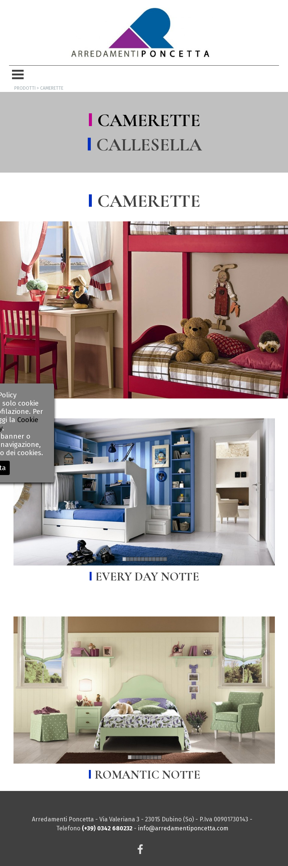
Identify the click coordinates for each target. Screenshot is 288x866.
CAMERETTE (149, 120)
